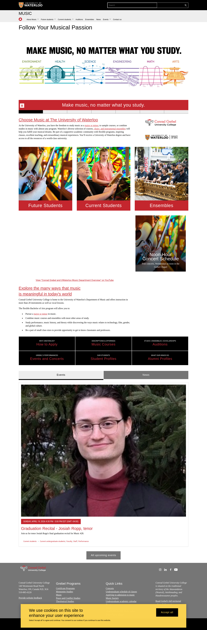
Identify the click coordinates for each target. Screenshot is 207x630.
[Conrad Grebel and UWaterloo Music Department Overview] (75, 246)
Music (59, 595)
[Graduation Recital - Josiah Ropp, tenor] (103, 450)
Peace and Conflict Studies (68, 598)
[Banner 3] (79, 112)
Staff (75, 541)
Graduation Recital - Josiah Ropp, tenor (57, 528)
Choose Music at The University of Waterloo (58, 120)
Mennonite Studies (64, 592)
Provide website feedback (30, 598)
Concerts (110, 588)
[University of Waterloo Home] (31, 5)
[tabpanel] (103, 469)
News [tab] (146, 374)
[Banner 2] (55, 112)
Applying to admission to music (120, 595)
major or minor (91, 125)
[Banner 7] (176, 112)
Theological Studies (65, 601)
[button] (32, 19)
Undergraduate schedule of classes (121, 592)
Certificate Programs (65, 588)
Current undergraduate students (52, 541)
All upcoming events (103, 555)
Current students (30, 541)
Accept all (167, 612)
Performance (83, 541)
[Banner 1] (31, 112)
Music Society (112, 598)
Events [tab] (61, 374)
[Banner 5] (128, 112)
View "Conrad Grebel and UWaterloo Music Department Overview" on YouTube (75, 280)
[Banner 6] (152, 112)
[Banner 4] (103, 112)
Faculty (69, 541)
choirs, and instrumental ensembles (110, 128)
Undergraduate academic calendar (121, 601)
